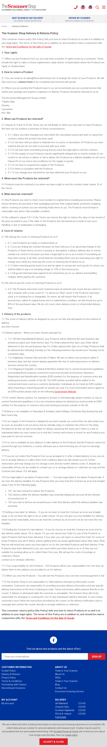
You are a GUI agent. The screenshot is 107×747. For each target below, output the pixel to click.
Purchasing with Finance (14, 684)
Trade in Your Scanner (66, 670)
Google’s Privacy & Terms (66, 731)
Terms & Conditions (12, 681)
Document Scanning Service (69, 691)
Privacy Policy (9, 677)
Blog (57, 684)
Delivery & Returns (11, 674)
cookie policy (71, 735)
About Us (60, 674)
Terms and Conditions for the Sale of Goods (28, 46)
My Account (8, 703)
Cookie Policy (8, 670)
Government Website (65, 391)
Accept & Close (53, 741)
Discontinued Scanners (13, 688)
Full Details (60, 717)
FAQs (58, 677)
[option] (27, 19)
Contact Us (61, 688)
